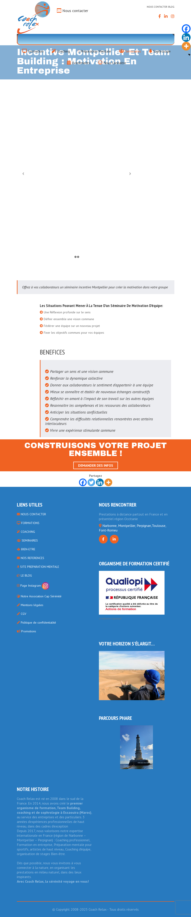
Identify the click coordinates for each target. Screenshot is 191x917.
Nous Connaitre (112, 62)
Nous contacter (75, 10)
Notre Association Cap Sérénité (39, 596)
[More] (108, 482)
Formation (33, 51)
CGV (21, 614)
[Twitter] (91, 482)
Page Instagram (33, 585)
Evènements (78, 62)
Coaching (61, 51)
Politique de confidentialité (36, 622)
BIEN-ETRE (26, 549)
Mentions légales (30, 605)
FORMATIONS (28, 523)
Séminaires (130, 51)
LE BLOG (24, 575)
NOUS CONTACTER (31, 514)
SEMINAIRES (27, 540)
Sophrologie (160, 51)
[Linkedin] (100, 482)
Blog (171, 6)
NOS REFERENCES (30, 558)
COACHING (26, 532)
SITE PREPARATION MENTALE (38, 567)
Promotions (26, 631)
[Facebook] (83, 482)
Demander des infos (95, 465)
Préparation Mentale (94, 51)
